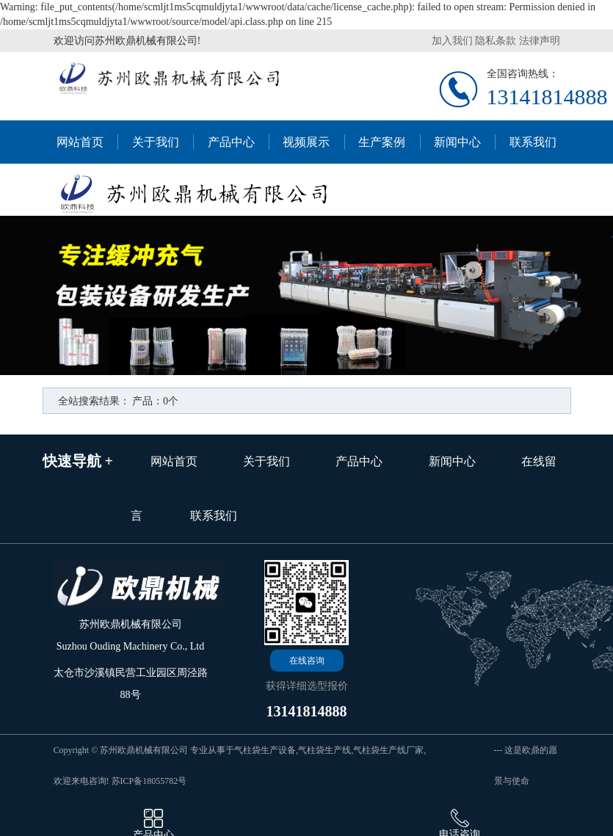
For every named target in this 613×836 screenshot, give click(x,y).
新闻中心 (457, 142)
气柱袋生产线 (324, 750)
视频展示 (306, 142)
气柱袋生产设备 (265, 750)
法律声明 (539, 40)
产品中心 (231, 142)
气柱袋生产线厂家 (388, 750)
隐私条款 (495, 40)
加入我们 (452, 40)
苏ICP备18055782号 (149, 781)
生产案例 (381, 142)
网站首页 (80, 142)
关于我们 (155, 142)
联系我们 (532, 142)
